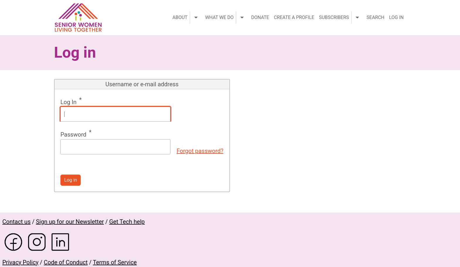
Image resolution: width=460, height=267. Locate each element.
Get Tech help (127, 221)
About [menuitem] (179, 17)
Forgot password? (200, 150)
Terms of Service (115, 262)
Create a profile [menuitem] (294, 17)
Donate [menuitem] (260, 17)
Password (73, 134)
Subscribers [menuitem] (334, 17)
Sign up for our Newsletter (70, 221)
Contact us (16, 221)
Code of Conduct (65, 262)
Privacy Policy (20, 262)
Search (376, 17)
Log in (396, 17)
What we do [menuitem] (219, 17)
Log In (68, 102)
